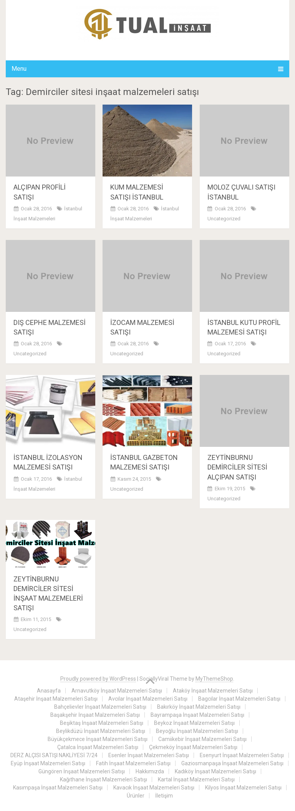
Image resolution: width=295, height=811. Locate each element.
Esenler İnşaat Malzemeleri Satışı (148, 755)
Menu (19, 68)
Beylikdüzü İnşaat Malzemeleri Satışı (100, 731)
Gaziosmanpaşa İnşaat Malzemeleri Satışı (232, 763)
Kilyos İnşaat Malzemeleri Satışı (243, 787)
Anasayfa (49, 691)
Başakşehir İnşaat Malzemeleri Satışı (95, 715)
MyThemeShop (214, 679)
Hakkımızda (150, 771)
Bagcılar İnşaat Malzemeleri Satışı (239, 699)
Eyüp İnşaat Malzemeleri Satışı (48, 763)
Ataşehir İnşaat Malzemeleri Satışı (56, 699)
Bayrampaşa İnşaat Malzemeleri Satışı (197, 715)
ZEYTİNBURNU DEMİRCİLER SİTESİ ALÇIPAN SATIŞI (237, 467)
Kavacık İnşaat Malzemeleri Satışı (153, 787)
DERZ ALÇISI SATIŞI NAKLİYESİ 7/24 (54, 755)
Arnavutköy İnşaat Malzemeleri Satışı (116, 691)
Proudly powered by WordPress (98, 679)
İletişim (164, 796)
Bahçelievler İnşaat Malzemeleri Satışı (100, 707)
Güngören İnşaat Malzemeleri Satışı (81, 771)
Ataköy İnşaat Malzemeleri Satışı (213, 691)
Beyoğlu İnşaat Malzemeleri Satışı (197, 731)
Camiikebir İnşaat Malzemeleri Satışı (202, 739)
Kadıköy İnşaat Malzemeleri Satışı (215, 771)
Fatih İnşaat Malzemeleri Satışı (133, 763)
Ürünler (135, 796)
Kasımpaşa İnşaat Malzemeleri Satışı (58, 787)
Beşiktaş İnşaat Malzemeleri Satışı (101, 723)
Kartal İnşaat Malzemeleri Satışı (196, 779)
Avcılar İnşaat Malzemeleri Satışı (147, 699)
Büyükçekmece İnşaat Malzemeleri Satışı (98, 739)
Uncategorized (223, 218)
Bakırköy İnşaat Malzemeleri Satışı (198, 707)
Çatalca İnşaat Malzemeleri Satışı (97, 747)
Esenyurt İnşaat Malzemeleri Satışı (242, 755)
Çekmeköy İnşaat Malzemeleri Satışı (193, 747)
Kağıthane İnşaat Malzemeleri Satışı (103, 779)
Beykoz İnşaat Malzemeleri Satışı (194, 723)
